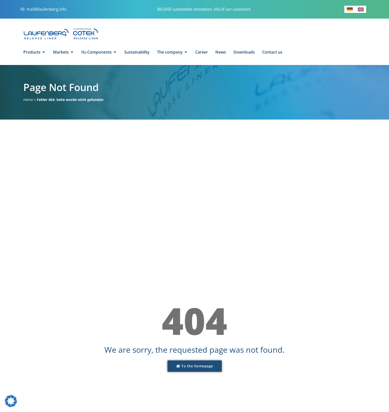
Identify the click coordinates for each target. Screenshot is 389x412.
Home (28, 99)
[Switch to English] (360, 9)
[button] (11, 401)
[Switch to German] (349, 9)
